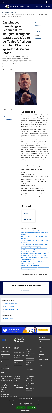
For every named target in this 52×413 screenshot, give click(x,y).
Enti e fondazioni (5, 359)
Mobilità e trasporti (18, 365)
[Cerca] (49, 6)
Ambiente (28, 362)
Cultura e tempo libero (19, 355)
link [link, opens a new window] (39, 404)
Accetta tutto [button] (20, 407)
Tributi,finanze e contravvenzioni (30, 359)
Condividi (38, 23)
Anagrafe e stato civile (19, 352)
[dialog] (26, 405)
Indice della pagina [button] (8, 109)
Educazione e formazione (29, 350)
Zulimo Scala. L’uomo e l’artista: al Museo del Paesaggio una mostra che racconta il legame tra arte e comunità (35, 232)
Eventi (40, 365)
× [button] (50, 398)
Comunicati (41, 354)
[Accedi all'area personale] (46, 2)
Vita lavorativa (17, 357)
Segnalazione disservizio (17, 382)
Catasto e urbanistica (18, 362)
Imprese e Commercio (18, 360)
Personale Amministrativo (4, 365)
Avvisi (40, 356)
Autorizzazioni (29, 369)
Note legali (28, 386)
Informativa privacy (30, 383)
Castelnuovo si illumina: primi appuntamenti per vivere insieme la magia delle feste (35, 268)
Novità (7, 12)
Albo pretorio (29, 381)
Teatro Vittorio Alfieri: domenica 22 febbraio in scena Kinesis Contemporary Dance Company (34, 245)
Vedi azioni (38, 25)
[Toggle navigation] (3, 6)
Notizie (12, 12)
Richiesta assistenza (18, 387)
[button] (26, 410)
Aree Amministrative (5, 354)
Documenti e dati (5, 368)
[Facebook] (41, 6)
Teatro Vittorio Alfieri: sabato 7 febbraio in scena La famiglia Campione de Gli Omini (34, 249)
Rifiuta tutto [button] (31, 407)
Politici (2, 361)
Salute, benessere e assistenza (30, 366)
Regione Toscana (6, 2)
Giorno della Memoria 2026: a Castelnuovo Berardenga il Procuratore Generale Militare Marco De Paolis (35, 253)
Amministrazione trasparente (30, 377)
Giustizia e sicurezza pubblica (31, 354)
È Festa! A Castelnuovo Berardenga (30, 265)
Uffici (2, 356)
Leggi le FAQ (16, 385)
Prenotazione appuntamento (17, 377)
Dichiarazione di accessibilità (30, 389)
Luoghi (40, 363)
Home (3, 12)
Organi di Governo (5, 351)
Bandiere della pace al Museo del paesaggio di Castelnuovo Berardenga (33, 262)
